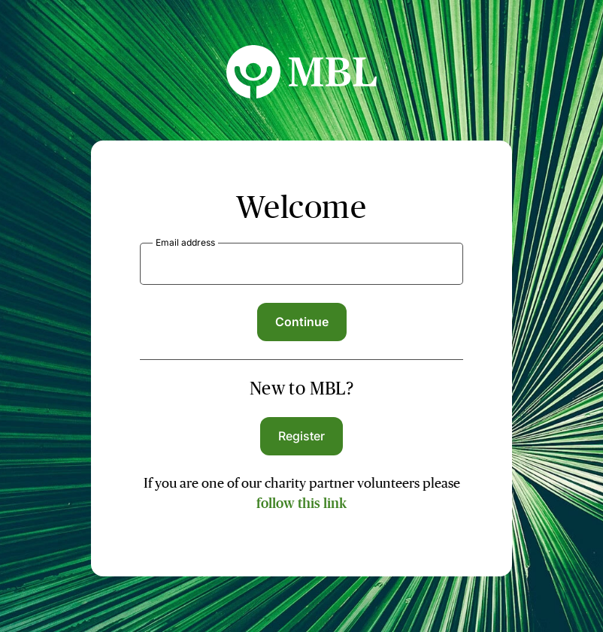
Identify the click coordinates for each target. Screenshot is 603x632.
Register (302, 435)
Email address (185, 242)
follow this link (301, 503)
